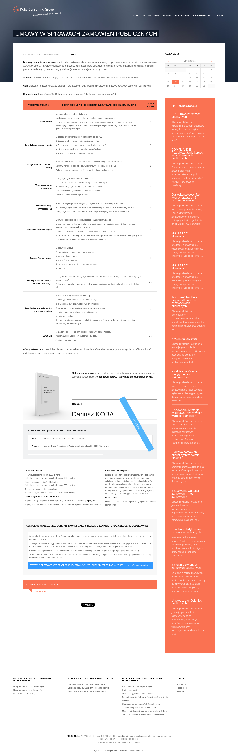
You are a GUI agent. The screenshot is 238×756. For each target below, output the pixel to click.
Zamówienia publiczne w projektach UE (139, 707)
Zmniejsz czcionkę (62, 54)
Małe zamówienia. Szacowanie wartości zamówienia (144, 711)
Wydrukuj (74, 55)
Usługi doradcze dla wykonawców (28, 690)
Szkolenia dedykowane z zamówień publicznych (188, 531)
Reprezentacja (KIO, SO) (24, 693)
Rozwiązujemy (151, 15)
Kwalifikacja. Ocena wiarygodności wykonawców (184, 374)
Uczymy (167, 15)
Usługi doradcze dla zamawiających (28, 687)
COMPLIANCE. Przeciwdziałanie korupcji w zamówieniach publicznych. (188, 154)
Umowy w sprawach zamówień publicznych (141, 704)
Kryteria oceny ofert (184, 338)
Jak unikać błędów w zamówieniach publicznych (143, 715)
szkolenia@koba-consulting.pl (137, 565)
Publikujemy (182, 15)
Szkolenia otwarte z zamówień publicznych (186, 566)
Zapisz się (149, 442)
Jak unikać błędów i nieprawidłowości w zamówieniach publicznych (184, 302)
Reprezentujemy (202, 15)
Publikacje (181, 684)
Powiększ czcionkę (65, 54)
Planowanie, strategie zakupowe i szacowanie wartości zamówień (187, 413)
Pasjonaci (181, 691)
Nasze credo (182, 688)
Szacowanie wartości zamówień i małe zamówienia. (185, 493)
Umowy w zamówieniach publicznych (188, 602)
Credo (219, 15)
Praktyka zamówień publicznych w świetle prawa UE (185, 455)
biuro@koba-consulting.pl (133, 736)
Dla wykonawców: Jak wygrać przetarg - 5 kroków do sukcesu (186, 197)
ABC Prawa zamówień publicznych (186, 115)
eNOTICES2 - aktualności (181, 235)
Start (136, 15)
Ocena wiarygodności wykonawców (137, 693)
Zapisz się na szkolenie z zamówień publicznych (89, 691)
